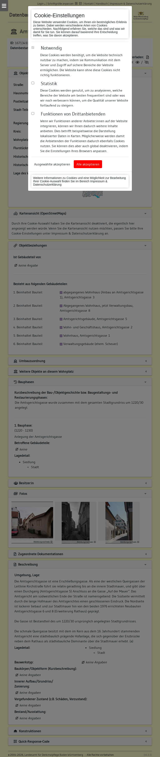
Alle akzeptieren (87, 164)
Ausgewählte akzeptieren (52, 164)
